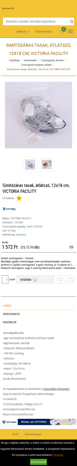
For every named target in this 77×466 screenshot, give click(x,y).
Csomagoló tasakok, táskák (36, 64)
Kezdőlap (14, 60)
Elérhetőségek (33, 434)
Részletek (58, 454)
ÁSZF (15, 434)
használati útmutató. (56, 389)
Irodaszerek (30, 60)
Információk (43, 31)
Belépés (21, 31)
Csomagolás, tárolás (52, 60)
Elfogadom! (38, 462)
